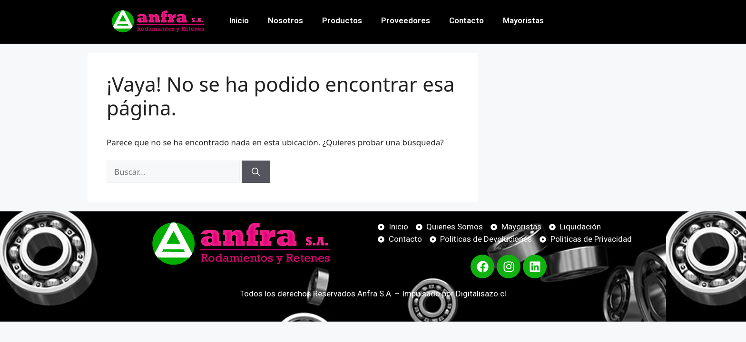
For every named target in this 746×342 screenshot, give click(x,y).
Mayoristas (523, 20)
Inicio (239, 20)
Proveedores (405, 20)
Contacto (466, 20)
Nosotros (285, 20)
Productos (342, 20)
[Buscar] (256, 172)
